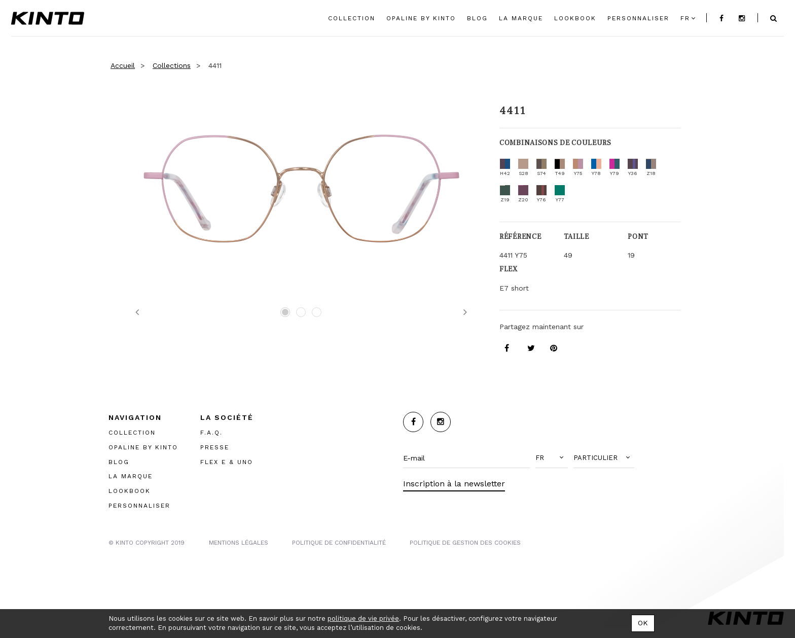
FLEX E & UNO (226, 461)
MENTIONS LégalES (238, 542)
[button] (551, 458)
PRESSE (214, 446)
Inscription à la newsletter (454, 483)
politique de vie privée (363, 618)
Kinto (47, 18)
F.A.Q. (211, 432)
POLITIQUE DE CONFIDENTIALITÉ (339, 542)
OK (643, 623)
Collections (172, 65)
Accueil (123, 65)
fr (685, 18)
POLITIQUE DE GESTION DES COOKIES (465, 542)
